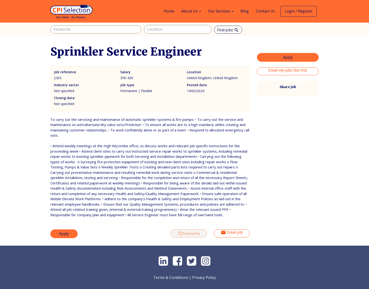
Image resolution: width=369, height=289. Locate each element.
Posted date (197, 85)
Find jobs (228, 30)
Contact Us (265, 11)
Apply (64, 233)
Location (194, 72)
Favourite (189, 233)
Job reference (65, 72)
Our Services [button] (220, 11)
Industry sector (66, 85)
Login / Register (299, 11)
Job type (127, 85)
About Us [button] (191, 11)
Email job (232, 232)
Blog (245, 11)
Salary (125, 72)
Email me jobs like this (287, 70)
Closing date (64, 98)
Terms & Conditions (170, 277)
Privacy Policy (204, 277)
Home (169, 11)
